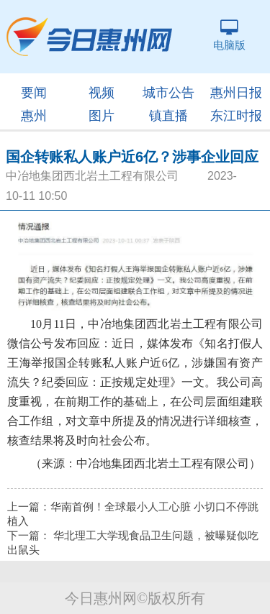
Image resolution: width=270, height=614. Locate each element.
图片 (101, 116)
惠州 (34, 116)
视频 (101, 93)
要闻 (34, 93)
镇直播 (168, 116)
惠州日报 (236, 93)
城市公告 (168, 93)
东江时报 (236, 116)
